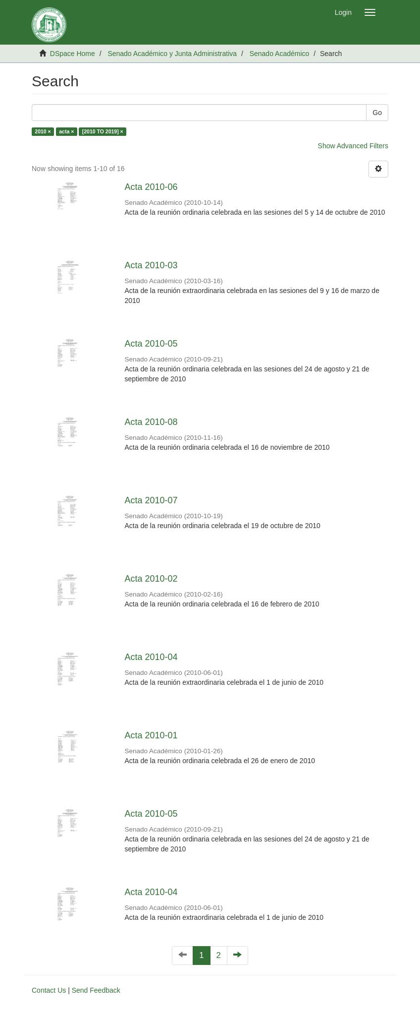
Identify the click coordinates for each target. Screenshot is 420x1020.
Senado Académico (280, 54)
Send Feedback (96, 990)
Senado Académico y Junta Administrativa (172, 54)
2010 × (43, 131)
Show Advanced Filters (353, 146)
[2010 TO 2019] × (102, 131)
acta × (66, 131)
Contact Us (49, 990)
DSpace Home (72, 54)
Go (377, 113)
